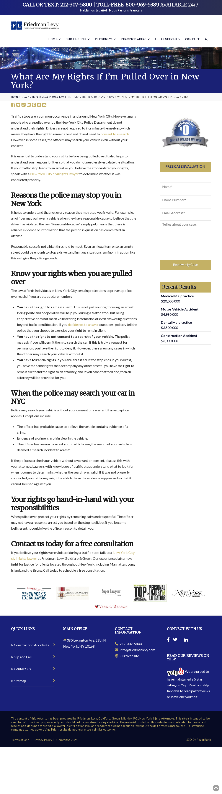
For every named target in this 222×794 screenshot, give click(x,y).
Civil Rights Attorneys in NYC (94, 96)
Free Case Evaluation (185, 166)
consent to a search (115, 134)
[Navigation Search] (206, 38)
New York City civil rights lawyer (54, 174)
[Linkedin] (186, 640)
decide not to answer (83, 324)
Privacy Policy (43, 740)
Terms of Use (20, 740)
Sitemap (18, 681)
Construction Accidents (30, 645)
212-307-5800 (128, 644)
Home (15, 96)
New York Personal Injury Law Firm (46, 96)
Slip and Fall (21, 657)
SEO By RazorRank (198, 739)
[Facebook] (168, 640)
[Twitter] (175, 640)
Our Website (127, 656)
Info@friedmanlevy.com (135, 650)
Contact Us (21, 669)
